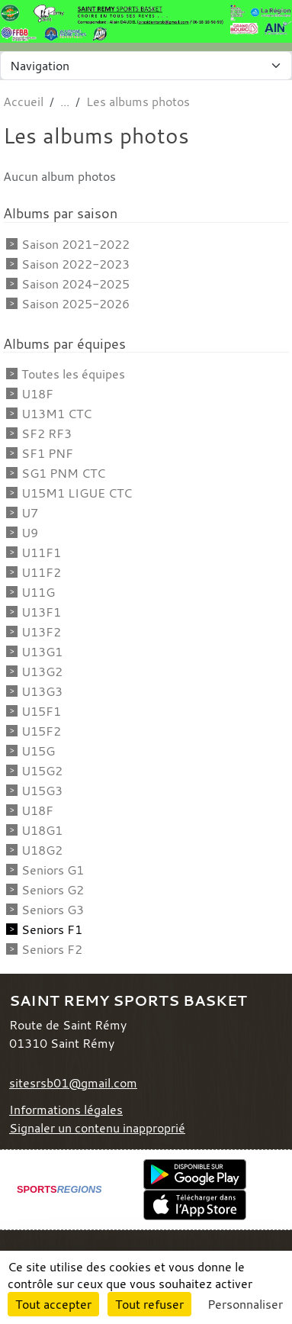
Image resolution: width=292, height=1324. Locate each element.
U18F (37, 393)
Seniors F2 (51, 949)
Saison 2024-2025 (75, 283)
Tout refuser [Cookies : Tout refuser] (149, 1304)
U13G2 (42, 671)
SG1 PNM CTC (63, 473)
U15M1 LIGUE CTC (76, 493)
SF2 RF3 (46, 433)
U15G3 (42, 790)
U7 (29, 512)
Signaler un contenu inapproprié (97, 1127)
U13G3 (42, 691)
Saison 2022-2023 (75, 264)
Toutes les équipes (73, 374)
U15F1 (41, 711)
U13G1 (42, 651)
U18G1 (42, 830)
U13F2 (41, 631)
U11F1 (41, 552)
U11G (38, 592)
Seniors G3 (52, 909)
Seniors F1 (51, 929)
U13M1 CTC (56, 413)
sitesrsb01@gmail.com (73, 1082)
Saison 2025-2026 (75, 303)
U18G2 (42, 850)
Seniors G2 (52, 889)
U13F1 (41, 612)
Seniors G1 (52, 870)
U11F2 (41, 572)
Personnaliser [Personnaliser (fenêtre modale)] (245, 1304)
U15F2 (41, 731)
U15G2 (42, 770)
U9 (29, 532)
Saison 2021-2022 (75, 244)
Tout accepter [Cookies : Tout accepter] (53, 1304)
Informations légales (66, 1109)
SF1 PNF (47, 453)
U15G (38, 751)
